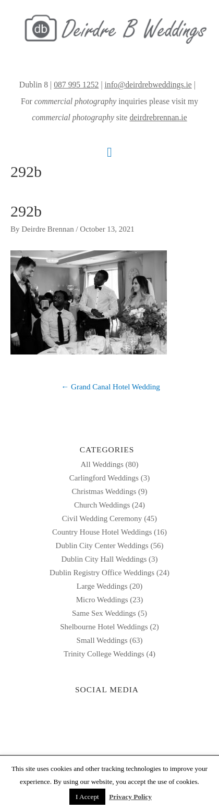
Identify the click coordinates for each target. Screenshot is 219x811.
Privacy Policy (130, 797)
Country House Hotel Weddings (102, 532)
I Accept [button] (87, 797)
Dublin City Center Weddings (102, 545)
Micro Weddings (102, 599)
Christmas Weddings (103, 491)
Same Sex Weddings (104, 613)
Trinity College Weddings (104, 654)
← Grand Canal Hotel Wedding (110, 387)
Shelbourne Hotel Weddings (104, 627)
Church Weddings (102, 505)
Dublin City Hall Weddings (104, 559)
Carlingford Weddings (104, 478)
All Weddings (101, 464)
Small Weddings (102, 640)
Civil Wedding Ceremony (102, 518)
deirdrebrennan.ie (158, 117)
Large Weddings (102, 586)
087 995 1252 (76, 84)
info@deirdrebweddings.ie (147, 84)
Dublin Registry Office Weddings (102, 572)
